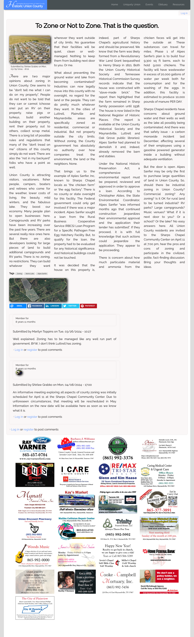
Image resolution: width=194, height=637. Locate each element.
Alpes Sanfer (42, 274)
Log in (184, 13)
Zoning (19, 274)
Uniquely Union (131, 4)
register (32, 349)
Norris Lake (30, 274)
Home (114, 4)
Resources (178, 4)
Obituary (163, 4)
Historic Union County (24, 6)
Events (149, 4)
